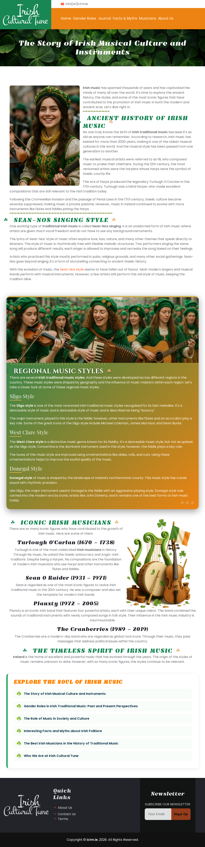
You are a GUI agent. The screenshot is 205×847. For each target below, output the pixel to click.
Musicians (147, 18)
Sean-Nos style (72, 269)
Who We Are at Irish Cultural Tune (51, 755)
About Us (165, 18)
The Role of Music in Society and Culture (56, 718)
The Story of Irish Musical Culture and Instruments (65, 693)
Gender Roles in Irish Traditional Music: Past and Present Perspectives (81, 706)
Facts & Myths (125, 18)
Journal (104, 18)
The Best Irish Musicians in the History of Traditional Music (71, 743)
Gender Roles (84, 18)
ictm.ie (92, 839)
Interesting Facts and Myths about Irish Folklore (63, 731)
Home (66, 18)
